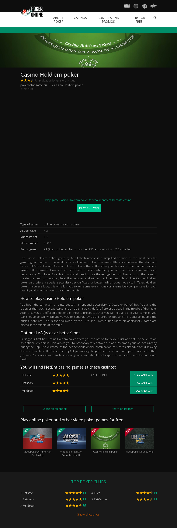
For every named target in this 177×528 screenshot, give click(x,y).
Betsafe (27, 375)
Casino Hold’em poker (105, 440)
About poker (58, 20)
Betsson (27, 383)
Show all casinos (88, 514)
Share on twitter (122, 409)
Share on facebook (55, 409)
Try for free (139, 20)
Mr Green (28, 390)
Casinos (80, 18)
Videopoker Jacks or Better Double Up (71, 442)
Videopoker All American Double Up (37, 442)
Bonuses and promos (108, 20)
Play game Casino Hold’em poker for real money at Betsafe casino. (88, 205)
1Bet (97, 493)
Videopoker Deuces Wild (139, 440)
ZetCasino (100, 499)
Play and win (143, 375)
